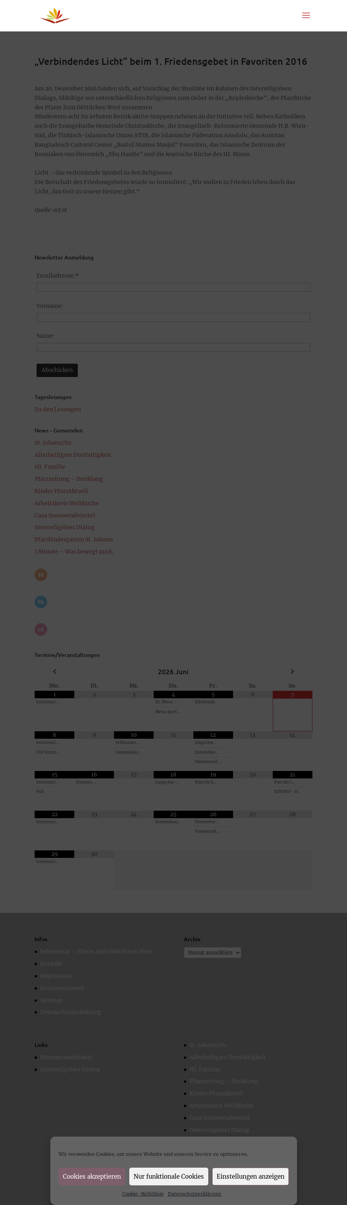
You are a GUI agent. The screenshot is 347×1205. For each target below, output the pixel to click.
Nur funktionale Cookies (169, 1176)
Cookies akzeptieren (92, 1176)
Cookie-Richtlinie (143, 1194)
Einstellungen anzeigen (251, 1176)
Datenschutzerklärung (194, 1194)
